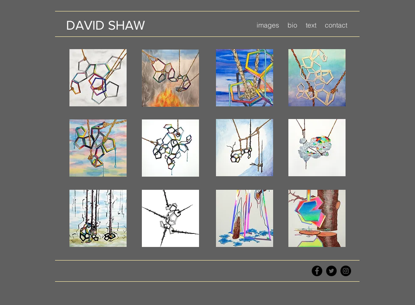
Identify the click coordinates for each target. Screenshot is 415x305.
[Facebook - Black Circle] (317, 271)
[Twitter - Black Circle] (331, 271)
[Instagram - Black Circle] (345, 271)
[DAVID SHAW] (105, 25)
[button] (267, 25)
